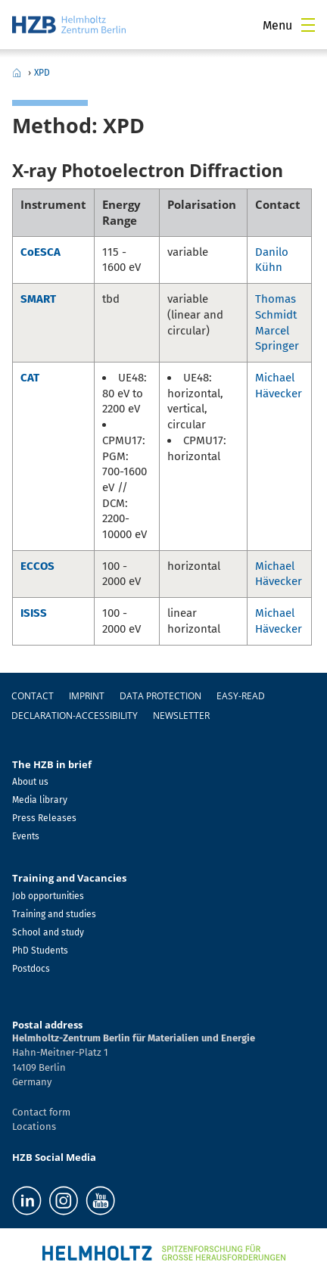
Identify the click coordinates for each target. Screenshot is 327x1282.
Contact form (41, 1112)
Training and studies (54, 914)
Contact (32, 695)
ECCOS (37, 566)
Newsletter (181, 715)
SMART (38, 299)
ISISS (33, 613)
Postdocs (31, 968)
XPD (42, 72)
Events (25, 836)
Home (16, 73)
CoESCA (40, 252)
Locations (34, 1126)
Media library (39, 800)
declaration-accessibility (74, 715)
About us (30, 781)
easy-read (240, 695)
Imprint (86, 695)
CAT (29, 377)
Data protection (160, 695)
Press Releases (44, 818)
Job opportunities (48, 896)
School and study (48, 932)
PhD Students (40, 950)
